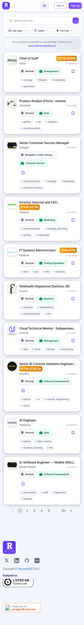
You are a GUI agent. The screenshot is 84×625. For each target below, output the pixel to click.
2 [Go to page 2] (27, 511)
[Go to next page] (71, 511)
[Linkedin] (17, 560)
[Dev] (37, 560)
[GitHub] (27, 560)
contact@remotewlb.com (42, 45)
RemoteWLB (25, 568)
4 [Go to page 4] (42, 511)
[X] (6, 560)
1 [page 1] (20, 511)
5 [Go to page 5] (49, 511)
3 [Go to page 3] (34, 511)
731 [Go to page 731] (63, 511)
